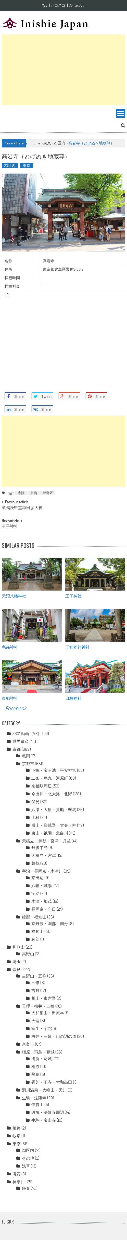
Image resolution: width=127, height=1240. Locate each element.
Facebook (16, 708)
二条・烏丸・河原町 (49, 778)
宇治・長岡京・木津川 (42, 871)
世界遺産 (20, 741)
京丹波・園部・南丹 (49, 923)
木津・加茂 (41, 901)
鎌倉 (26, 1188)
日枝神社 (73, 698)
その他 (28, 1158)
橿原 (35, 1066)
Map (44, 5)
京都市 (28, 763)
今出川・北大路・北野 (51, 793)
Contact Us (76, 5)
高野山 (28, 953)
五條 (35, 982)
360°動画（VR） (27, 733)
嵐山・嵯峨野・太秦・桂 (53, 825)
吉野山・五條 (34, 976)
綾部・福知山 (34, 916)
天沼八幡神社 (14, 596)
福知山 (37, 931)
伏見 (35, 801)
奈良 (16, 969)
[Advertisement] (63, 69)
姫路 (16, 1128)
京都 (16, 749)
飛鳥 (35, 1074)
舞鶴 (35, 863)
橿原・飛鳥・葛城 (38, 1052)
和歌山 (18, 947)
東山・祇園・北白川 (49, 833)
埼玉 (16, 961)
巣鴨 (33, 493)
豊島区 (48, 493)
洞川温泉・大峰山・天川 (44, 1090)
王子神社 (10, 527)
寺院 (21, 493)
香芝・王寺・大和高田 (51, 1082)
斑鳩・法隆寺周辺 (47, 1112)
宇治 (35, 893)
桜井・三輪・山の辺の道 (53, 1036)
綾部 (35, 939)
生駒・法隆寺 (34, 1097)
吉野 (35, 990)
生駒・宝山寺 (43, 1120)
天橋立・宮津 (43, 855)
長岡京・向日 (43, 909)
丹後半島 (39, 847)
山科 (35, 817)
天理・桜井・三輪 (38, 1006)
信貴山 (37, 1104)
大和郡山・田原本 (47, 1012)
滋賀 (16, 1173)
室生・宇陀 (41, 1028)
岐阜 (16, 1135)
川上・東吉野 (43, 998)
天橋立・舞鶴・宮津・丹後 (46, 840)
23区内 (59, 143)
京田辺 (37, 877)
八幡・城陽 (41, 885)
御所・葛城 (41, 1058)
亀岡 (26, 755)
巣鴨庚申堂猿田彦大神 (22, 508)
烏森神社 (10, 647)
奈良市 (28, 1044)
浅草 (26, 1166)
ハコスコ (58, 5)
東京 (47, 143)
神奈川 (18, 1181)
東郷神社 (10, 698)
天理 (35, 1020)
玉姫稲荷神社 (77, 647)
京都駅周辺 (41, 785)
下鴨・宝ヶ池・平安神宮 (53, 770)
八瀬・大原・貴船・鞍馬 (53, 809)
